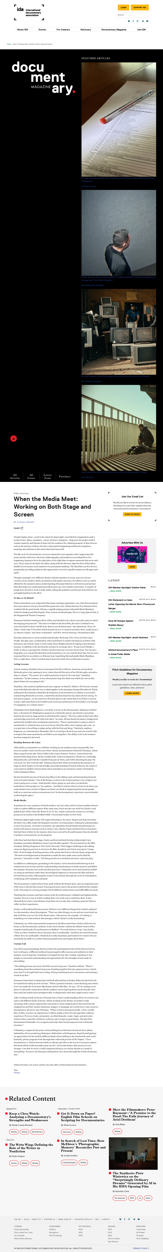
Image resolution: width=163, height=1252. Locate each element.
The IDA (19, 1219)
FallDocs (53, 1229)
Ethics (147, 1198)
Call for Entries (113, 1238)
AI (140, 1198)
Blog (28, 1219)
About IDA (24, 29)
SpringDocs (54, 1232)
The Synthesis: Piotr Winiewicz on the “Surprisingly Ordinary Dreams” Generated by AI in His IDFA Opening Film (134, 1180)
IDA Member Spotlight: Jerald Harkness (128, 630)
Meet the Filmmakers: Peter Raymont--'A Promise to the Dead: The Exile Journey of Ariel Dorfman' (134, 1115)
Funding (20, 1226)
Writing (18, 1080)
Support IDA (138, 7)
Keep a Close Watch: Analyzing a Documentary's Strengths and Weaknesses (30, 1117)
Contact (108, 1219)
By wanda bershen (69, 1156)
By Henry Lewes (68, 1125)
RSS (99, 1219)
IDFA (132, 1198)
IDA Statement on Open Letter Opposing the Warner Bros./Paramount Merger (131, 596)
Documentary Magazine (112, 29)
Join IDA (139, 29)
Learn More (132, 686)
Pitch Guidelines (140, 1238)
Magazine (139, 1226)
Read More (115, 583)
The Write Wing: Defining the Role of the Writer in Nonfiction (32, 1148)
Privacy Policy (139, 1248)
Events (43, 29)
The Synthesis (119, 1198)
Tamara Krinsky (27, 515)
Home (10, 36)
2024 (81, 1229)
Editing (25, 1132)
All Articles (16, 469)
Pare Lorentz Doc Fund (25, 1232)
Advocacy (85, 29)
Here (132, 559)
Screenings (56, 1226)
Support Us (51, 1219)
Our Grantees (21, 1235)
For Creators (63, 29)
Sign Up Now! (131, 507)
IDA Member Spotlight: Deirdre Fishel (126, 580)
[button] (14, 431)
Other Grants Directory (25, 1238)
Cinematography (69, 1163)
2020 (81, 1235)
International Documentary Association (31, 12)
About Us (38, 1219)
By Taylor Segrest (17, 1156)
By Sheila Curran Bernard (21, 1125)
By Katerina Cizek (120, 1191)
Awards (15, 1163)
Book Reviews (38, 1132)
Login (121, 7)
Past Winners (112, 1241)
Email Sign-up (66, 1219)
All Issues (32, 469)
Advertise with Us (85, 1219)
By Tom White (118, 1125)
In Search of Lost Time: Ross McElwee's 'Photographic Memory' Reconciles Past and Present (83, 1146)
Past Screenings (56, 1235)
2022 (81, 1232)
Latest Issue (48, 469)
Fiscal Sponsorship (23, 1229)
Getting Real (85, 1226)
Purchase (65, 469)
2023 (109, 1232)
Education (67, 1132)
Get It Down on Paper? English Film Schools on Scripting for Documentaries (83, 1117)
